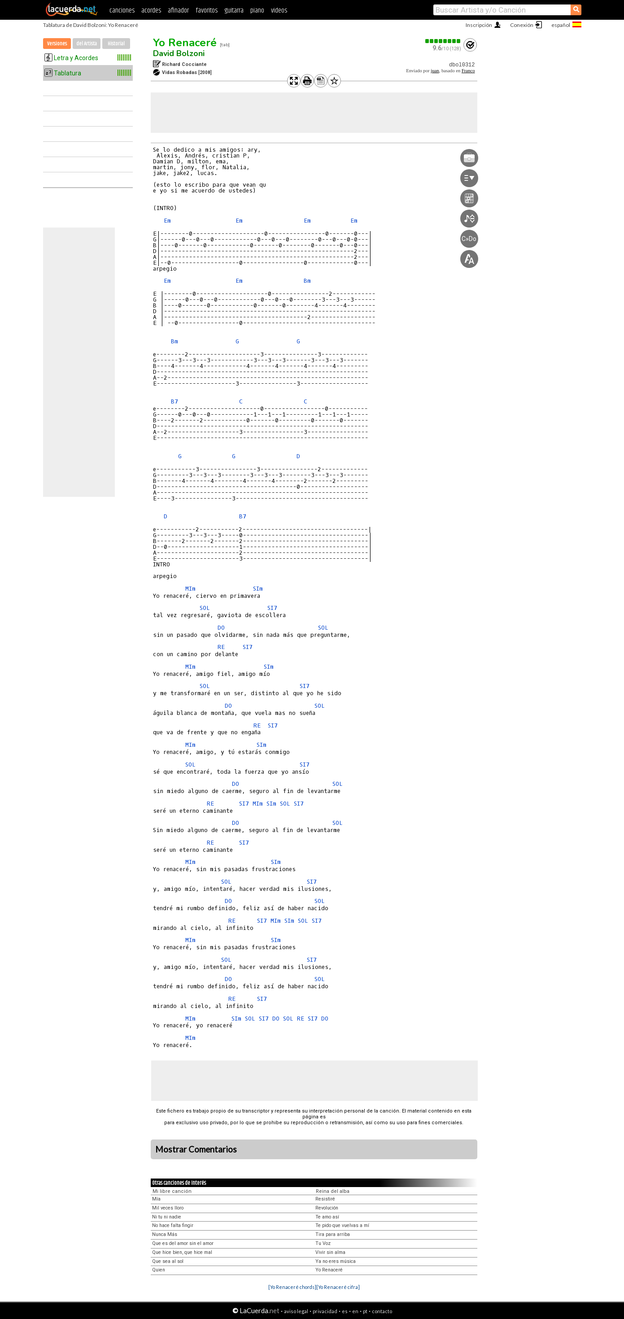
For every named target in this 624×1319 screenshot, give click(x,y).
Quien (158, 1270)
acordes (151, 10)
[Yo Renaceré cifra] (338, 1287)
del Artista (86, 43)
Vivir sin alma (330, 1252)
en (355, 1311)
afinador (178, 10)
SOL (205, 608)
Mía (156, 1199)
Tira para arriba (332, 1234)
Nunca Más (164, 1234)
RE (221, 647)
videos (279, 10)
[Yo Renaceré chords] (292, 1287)
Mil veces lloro (167, 1208)
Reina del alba (332, 1191)
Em (167, 220)
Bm (307, 281)
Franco (468, 70)
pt (365, 1311)
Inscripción (479, 25)
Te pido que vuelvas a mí (342, 1225)
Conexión (521, 25)
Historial (116, 43)
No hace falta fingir (172, 1225)
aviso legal (296, 1311)
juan (435, 70)
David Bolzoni (179, 53)
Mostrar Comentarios (196, 1149)
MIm (190, 588)
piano (257, 10)
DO (221, 627)
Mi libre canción (172, 1191)
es (345, 1311)
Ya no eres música (335, 1261)
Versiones (57, 43)
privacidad (325, 1311)
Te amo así (327, 1217)
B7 (174, 401)
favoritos (207, 10)
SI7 (272, 608)
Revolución (326, 1208)
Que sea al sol (167, 1261)
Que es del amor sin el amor (183, 1243)
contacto (382, 1311)
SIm (258, 588)
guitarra (234, 10)
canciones (122, 10)
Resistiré (325, 1199)
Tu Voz (323, 1243)
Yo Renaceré (185, 42)
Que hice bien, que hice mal (182, 1252)
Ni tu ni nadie (166, 1217)
